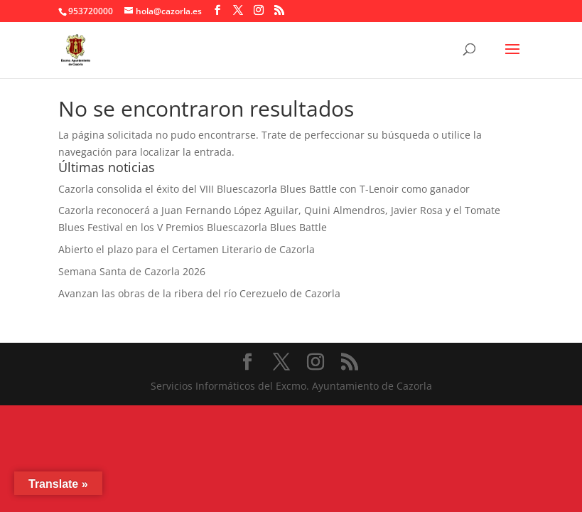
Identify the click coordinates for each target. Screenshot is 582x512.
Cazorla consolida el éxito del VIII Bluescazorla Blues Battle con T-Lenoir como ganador (264, 189)
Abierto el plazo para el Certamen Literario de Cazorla (186, 249)
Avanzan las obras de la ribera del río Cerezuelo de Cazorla (199, 293)
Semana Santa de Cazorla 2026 (131, 271)
